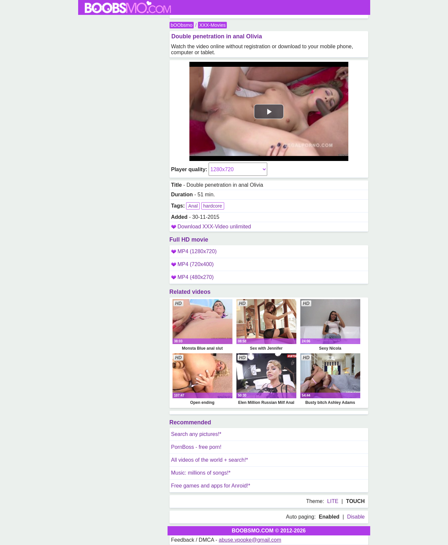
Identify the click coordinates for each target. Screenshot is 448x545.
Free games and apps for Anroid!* (210, 485)
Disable (356, 517)
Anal (193, 206)
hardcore (212, 206)
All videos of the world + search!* (209, 460)
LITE (332, 501)
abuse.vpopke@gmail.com (250, 540)
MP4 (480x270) (192, 277)
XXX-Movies (212, 25)
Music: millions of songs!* (201, 473)
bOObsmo (182, 25)
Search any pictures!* (196, 434)
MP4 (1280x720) (194, 251)
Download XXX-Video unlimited (214, 226)
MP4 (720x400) (192, 264)
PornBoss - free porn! (196, 447)
